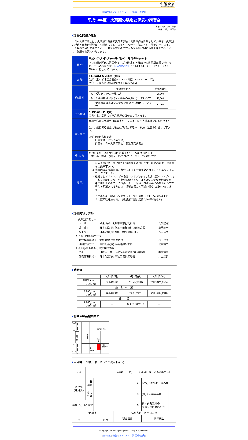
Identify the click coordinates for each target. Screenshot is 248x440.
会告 (115, 12)
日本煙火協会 (122, 66)
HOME (107, 12)
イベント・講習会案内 (132, 12)
